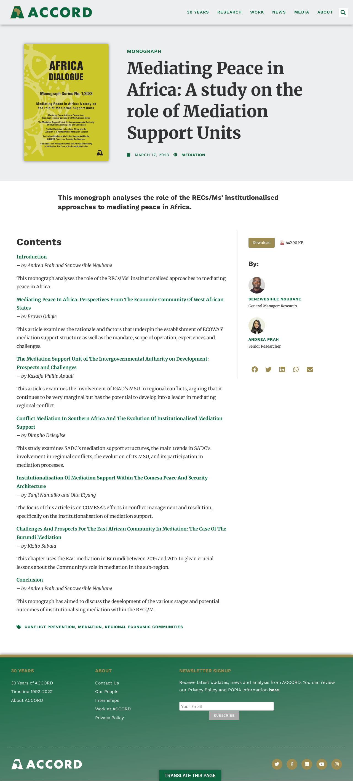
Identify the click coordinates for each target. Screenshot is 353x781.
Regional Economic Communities (144, 627)
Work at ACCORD (113, 708)
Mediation (193, 155)
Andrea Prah (263, 339)
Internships (107, 700)
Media (301, 12)
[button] (343, 12)
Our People (107, 691)
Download (262, 242)
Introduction (32, 257)
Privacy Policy (109, 717)
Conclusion (30, 580)
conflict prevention (50, 627)
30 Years (198, 12)
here (274, 689)
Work (257, 12)
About (325, 12)
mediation (90, 627)
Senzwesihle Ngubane (274, 299)
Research (229, 12)
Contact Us (107, 683)
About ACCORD (27, 700)
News (279, 12)
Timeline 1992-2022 (31, 691)
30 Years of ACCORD (32, 683)
